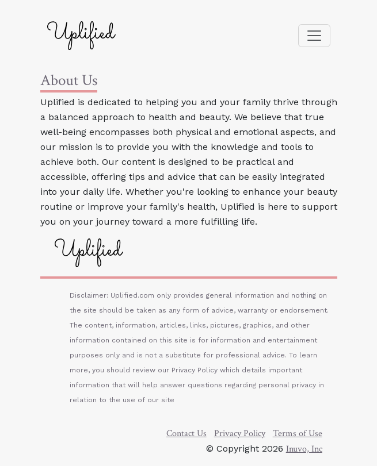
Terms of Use (297, 434)
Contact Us (186, 434)
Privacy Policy (239, 434)
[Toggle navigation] (314, 35)
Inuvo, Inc (304, 449)
